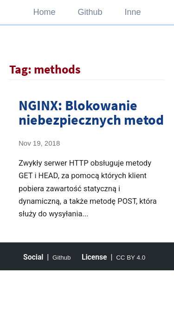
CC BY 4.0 (130, 257)
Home (44, 12)
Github (89, 12)
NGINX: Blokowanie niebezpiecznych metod (91, 112)
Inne (133, 12)
